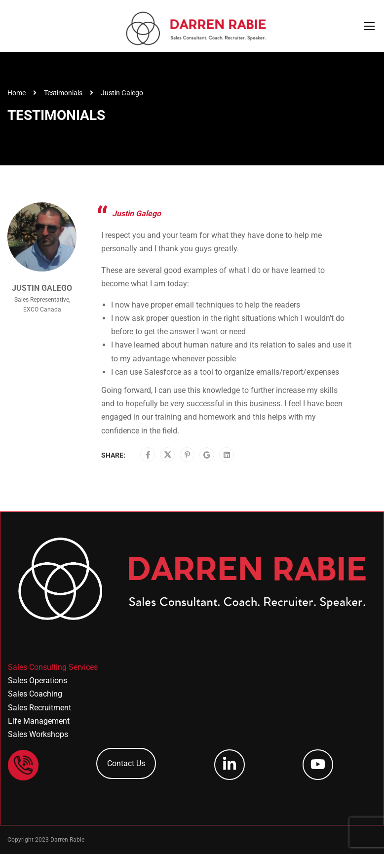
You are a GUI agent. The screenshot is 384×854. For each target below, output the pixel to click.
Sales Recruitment (39, 707)
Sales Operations (37, 680)
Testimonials (63, 93)
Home (16, 93)
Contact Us (126, 763)
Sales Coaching (35, 694)
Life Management (39, 721)
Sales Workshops (38, 734)
